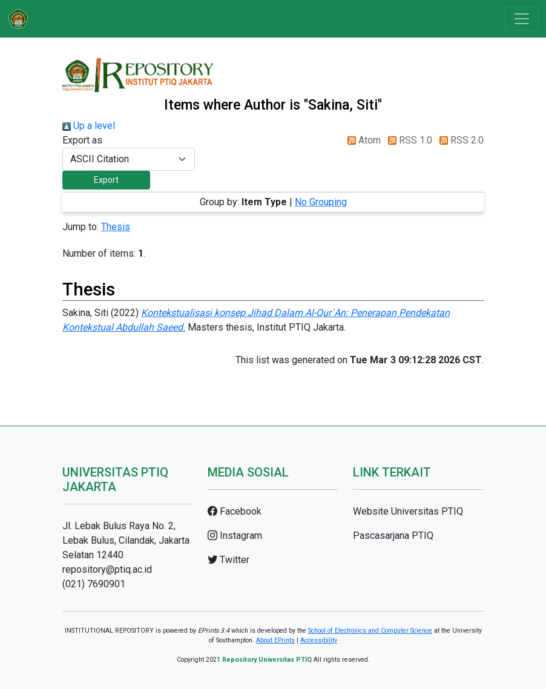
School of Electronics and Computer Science (370, 631)
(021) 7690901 (93, 584)
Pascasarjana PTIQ (393, 535)
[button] (106, 180)
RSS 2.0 (459, 140)
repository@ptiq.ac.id (107, 569)
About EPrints (275, 640)
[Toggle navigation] (522, 19)
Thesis (115, 226)
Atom (362, 140)
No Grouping (321, 202)
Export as (82, 140)
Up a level (88, 125)
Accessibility (318, 640)
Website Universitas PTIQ (408, 511)
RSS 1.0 (407, 140)
